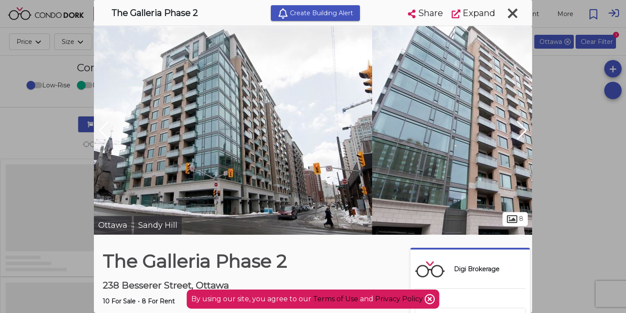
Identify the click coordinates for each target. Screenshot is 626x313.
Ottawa (112, 225)
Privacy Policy (400, 299)
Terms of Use (335, 299)
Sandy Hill (157, 225)
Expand (473, 13)
